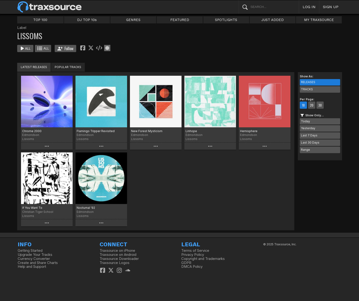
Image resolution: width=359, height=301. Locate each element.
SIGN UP (330, 7)
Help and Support (32, 266)
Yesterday (308, 128)
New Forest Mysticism (146, 131)
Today (305, 121)
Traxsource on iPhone (117, 250)
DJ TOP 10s (87, 20)
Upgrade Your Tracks (35, 255)
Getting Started (30, 250)
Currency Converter (34, 259)
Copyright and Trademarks (203, 259)
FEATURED (179, 20)
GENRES (133, 20)
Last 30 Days (310, 142)
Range (305, 149)
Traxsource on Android (118, 255)
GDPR (186, 263)
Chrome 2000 (32, 131)
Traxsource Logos (114, 263)
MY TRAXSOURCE (319, 20)
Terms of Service (195, 250)
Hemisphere (248, 131)
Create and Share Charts (38, 263)
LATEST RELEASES (34, 67)
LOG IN (309, 7)
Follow (65, 48)
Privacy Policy (192, 255)
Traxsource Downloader (119, 259)
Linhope (191, 131)
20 (311, 105)
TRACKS (307, 89)
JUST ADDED (272, 20)
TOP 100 (40, 20)
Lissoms (28, 139)
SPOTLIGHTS (226, 20)
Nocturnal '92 (86, 208)
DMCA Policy (192, 266)
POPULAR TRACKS (68, 67)
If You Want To (32, 208)
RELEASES (308, 82)
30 (320, 105)
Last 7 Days (309, 135)
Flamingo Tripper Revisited (96, 131)
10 (303, 105)
